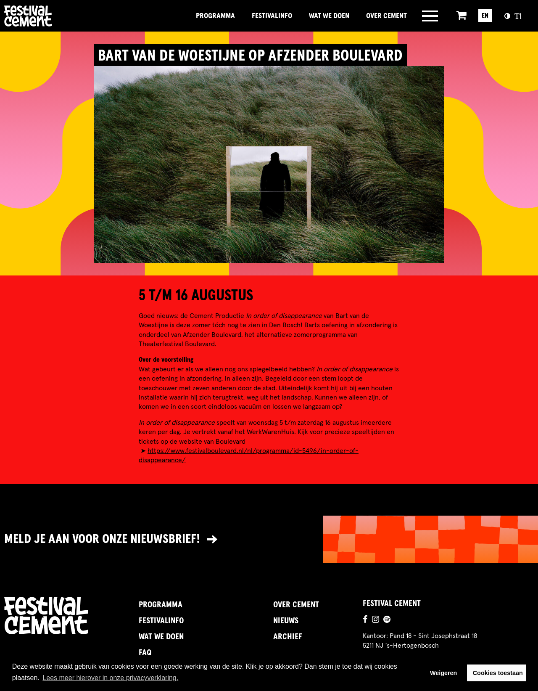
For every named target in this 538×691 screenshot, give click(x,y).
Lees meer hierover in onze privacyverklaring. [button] (110, 677)
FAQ (145, 653)
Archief (287, 637)
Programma (215, 16)
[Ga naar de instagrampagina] (375, 620)
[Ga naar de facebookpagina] (365, 620)
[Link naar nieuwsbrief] (269, 539)
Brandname (56, 15)
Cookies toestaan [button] (498, 673)
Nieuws (285, 621)
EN (485, 15)
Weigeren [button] (443, 673)
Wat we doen (329, 16)
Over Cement (386, 16)
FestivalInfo (272, 16)
